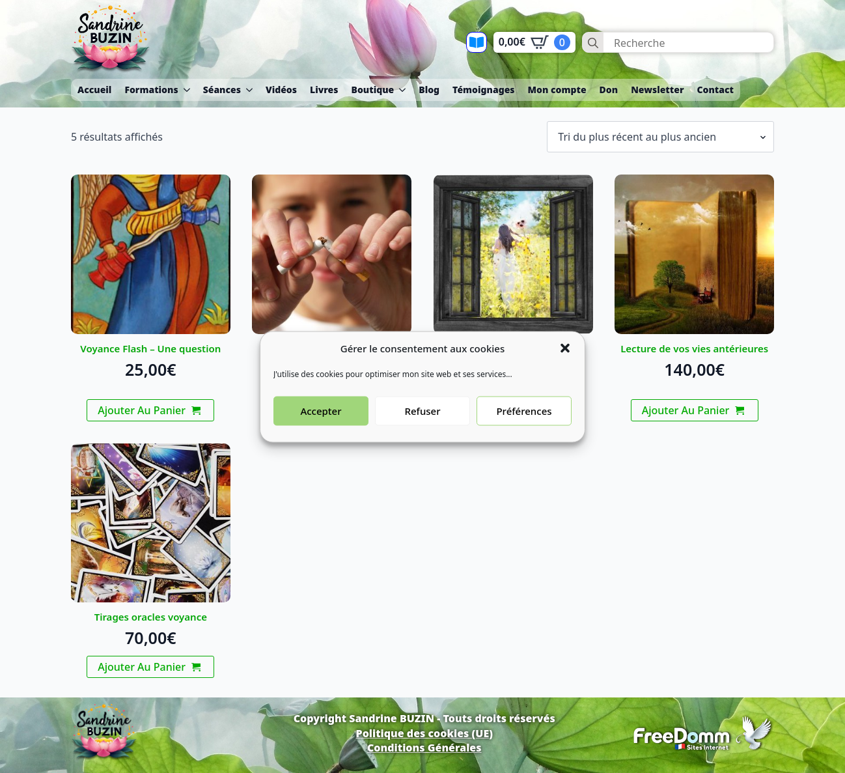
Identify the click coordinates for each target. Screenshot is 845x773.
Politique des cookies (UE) (424, 733)
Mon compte (557, 89)
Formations (151, 89)
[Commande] (660, 136)
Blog (429, 89)
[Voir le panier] (534, 42)
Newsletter (657, 89)
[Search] (593, 43)
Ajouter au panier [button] (142, 410)
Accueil (94, 89)
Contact (715, 89)
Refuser (422, 425)
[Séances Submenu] (250, 90)
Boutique (372, 89)
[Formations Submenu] (187, 90)
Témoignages (483, 89)
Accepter (320, 425)
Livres (324, 89)
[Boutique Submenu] (403, 90)
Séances (222, 89)
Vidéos (281, 89)
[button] (565, 363)
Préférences (523, 425)
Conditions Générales (424, 747)
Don (609, 89)
